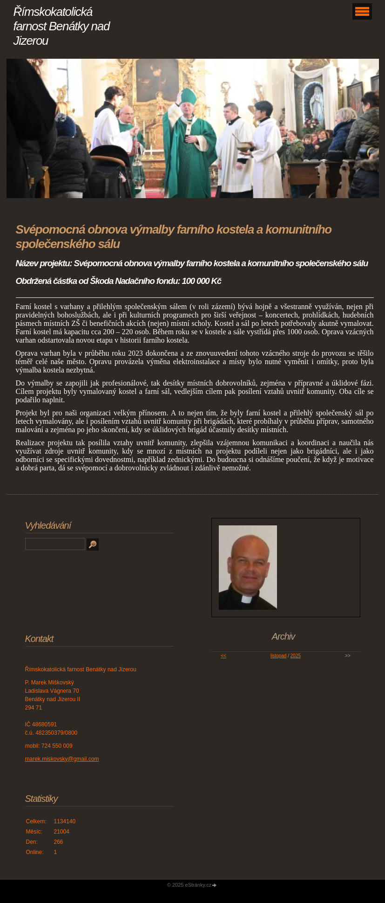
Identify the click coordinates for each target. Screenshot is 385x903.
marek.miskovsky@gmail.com (62, 759)
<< (223, 655)
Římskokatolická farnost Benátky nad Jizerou (62, 26)
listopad (278, 655)
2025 (295, 655)
